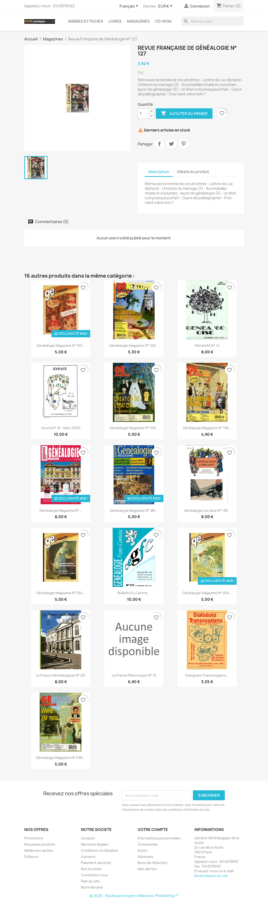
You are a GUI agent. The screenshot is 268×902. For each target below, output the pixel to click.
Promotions (33, 838)
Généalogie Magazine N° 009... (207, 593)
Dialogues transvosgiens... (207, 675)
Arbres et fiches (85, 21)
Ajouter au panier (184, 113)
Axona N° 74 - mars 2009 (60, 428)
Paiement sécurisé (96, 862)
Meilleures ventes (38, 850)
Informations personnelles (159, 838)
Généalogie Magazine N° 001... (60, 345)
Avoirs (143, 850)
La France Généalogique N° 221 (60, 675)
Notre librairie (92, 887)
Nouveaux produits (39, 844)
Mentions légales (95, 844)
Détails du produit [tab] (193, 171)
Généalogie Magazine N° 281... (134, 510)
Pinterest (183, 143)
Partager (159, 143)
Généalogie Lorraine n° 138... (207, 510)
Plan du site (90, 881)
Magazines (138, 21)
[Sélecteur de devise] (166, 6)
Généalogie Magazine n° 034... (60, 593)
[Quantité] (143, 113)
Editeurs (31, 856)
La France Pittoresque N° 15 (134, 675)
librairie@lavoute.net (211, 875)
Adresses (145, 856)
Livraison (88, 838)
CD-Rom (163, 21)
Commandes (148, 844)
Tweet (171, 143)
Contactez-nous (94, 875)
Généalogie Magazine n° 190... (207, 428)
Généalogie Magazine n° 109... (134, 428)
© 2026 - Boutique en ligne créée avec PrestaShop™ (134, 895)
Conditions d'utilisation (99, 850)
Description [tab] (158, 171)
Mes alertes (147, 869)
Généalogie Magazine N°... (60, 510)
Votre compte (153, 829)
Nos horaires (91, 869)
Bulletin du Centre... (134, 593)
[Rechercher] (212, 21)
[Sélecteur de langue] (129, 6)
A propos (88, 856)
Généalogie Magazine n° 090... (60, 757)
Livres (115, 21)
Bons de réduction (153, 862)
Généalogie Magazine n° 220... (133, 345)
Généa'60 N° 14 (207, 345)
